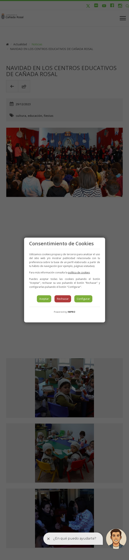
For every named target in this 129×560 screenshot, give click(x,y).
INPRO (71, 311)
